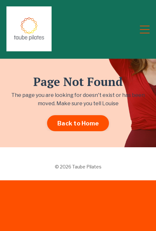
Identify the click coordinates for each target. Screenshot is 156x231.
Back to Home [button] (78, 123)
